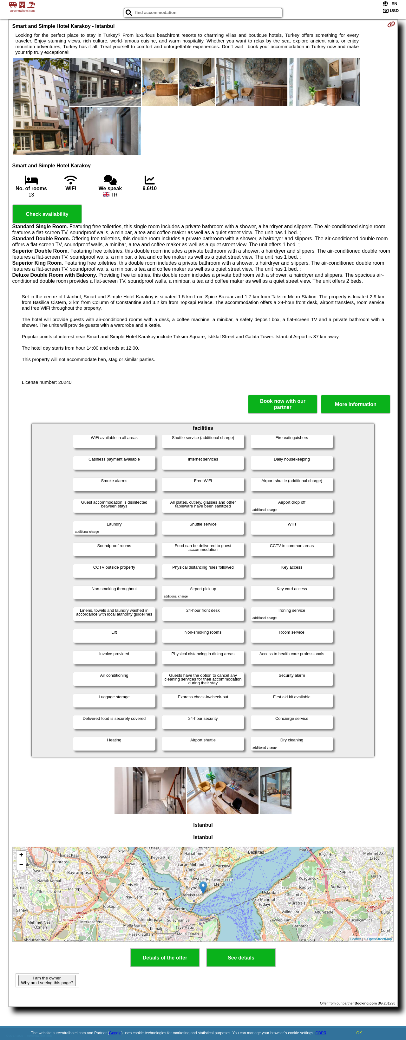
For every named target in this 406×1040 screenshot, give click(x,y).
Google (115, 1033)
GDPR (320, 1033)
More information (356, 404)
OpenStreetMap (379, 939)
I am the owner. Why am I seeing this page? (47, 980)
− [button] (21, 865)
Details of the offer (165, 957)
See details (241, 957)
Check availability (47, 214)
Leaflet (355, 939)
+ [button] (21, 855)
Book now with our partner (282, 404)
